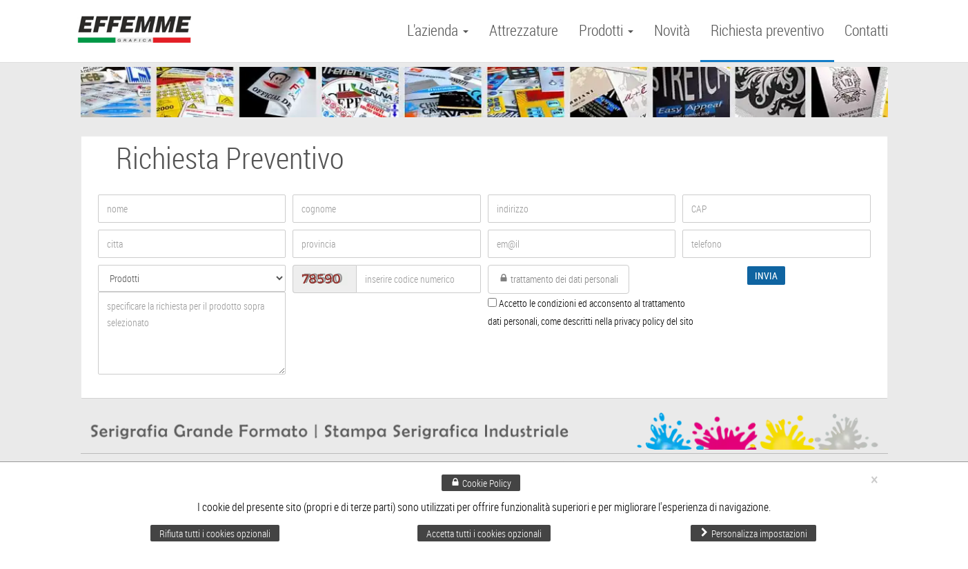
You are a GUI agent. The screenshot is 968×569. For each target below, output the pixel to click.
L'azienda (437, 30)
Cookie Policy (481, 483)
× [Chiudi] (874, 479)
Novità (672, 30)
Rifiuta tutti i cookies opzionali (214, 533)
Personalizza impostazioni (753, 533)
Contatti (866, 30)
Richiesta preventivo (767, 30)
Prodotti (606, 30)
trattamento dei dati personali (558, 279)
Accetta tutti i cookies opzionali (484, 533)
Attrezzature (523, 30)
